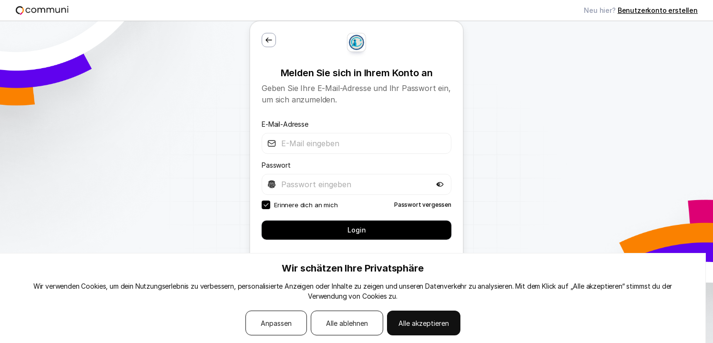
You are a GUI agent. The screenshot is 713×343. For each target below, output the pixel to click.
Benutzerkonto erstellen (658, 10)
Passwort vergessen (422, 204)
